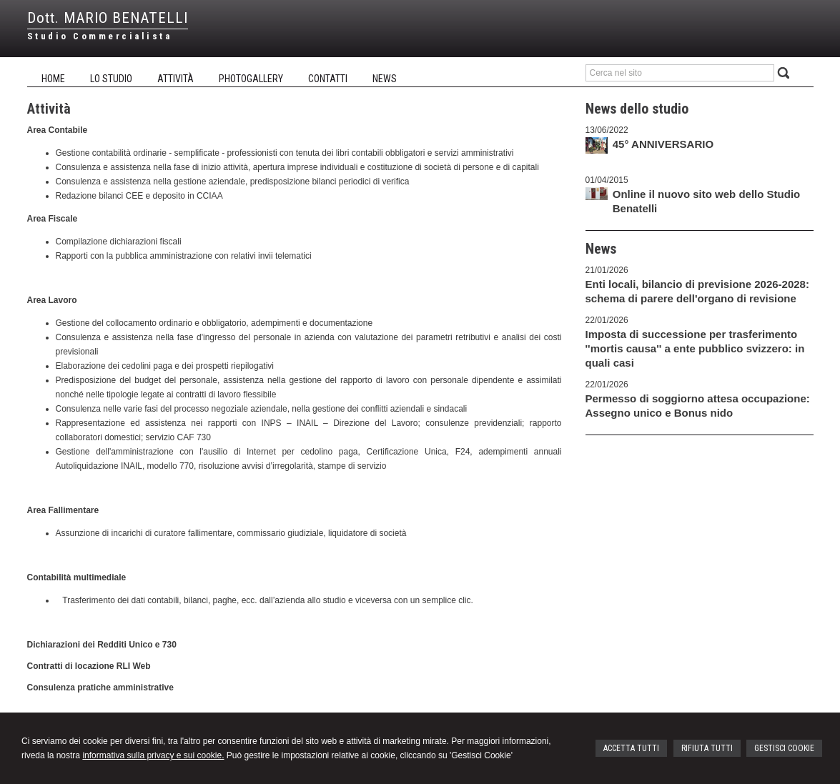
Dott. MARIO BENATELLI (107, 17)
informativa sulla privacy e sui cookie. (153, 755)
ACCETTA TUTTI (631, 748)
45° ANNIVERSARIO (663, 144)
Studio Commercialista (99, 36)
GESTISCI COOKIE (784, 748)
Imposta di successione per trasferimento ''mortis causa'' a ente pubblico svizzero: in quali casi (695, 348)
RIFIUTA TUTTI (707, 748)
